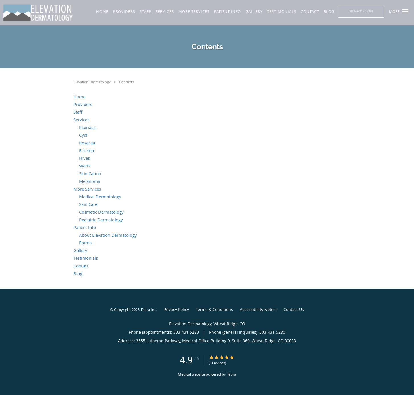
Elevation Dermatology (92, 82)
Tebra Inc (148, 309)
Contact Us (293, 309)
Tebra (231, 374)
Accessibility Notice (258, 309)
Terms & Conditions (214, 309)
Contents (126, 82)
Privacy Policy (176, 309)
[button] (405, 11)
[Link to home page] (39, 12)
